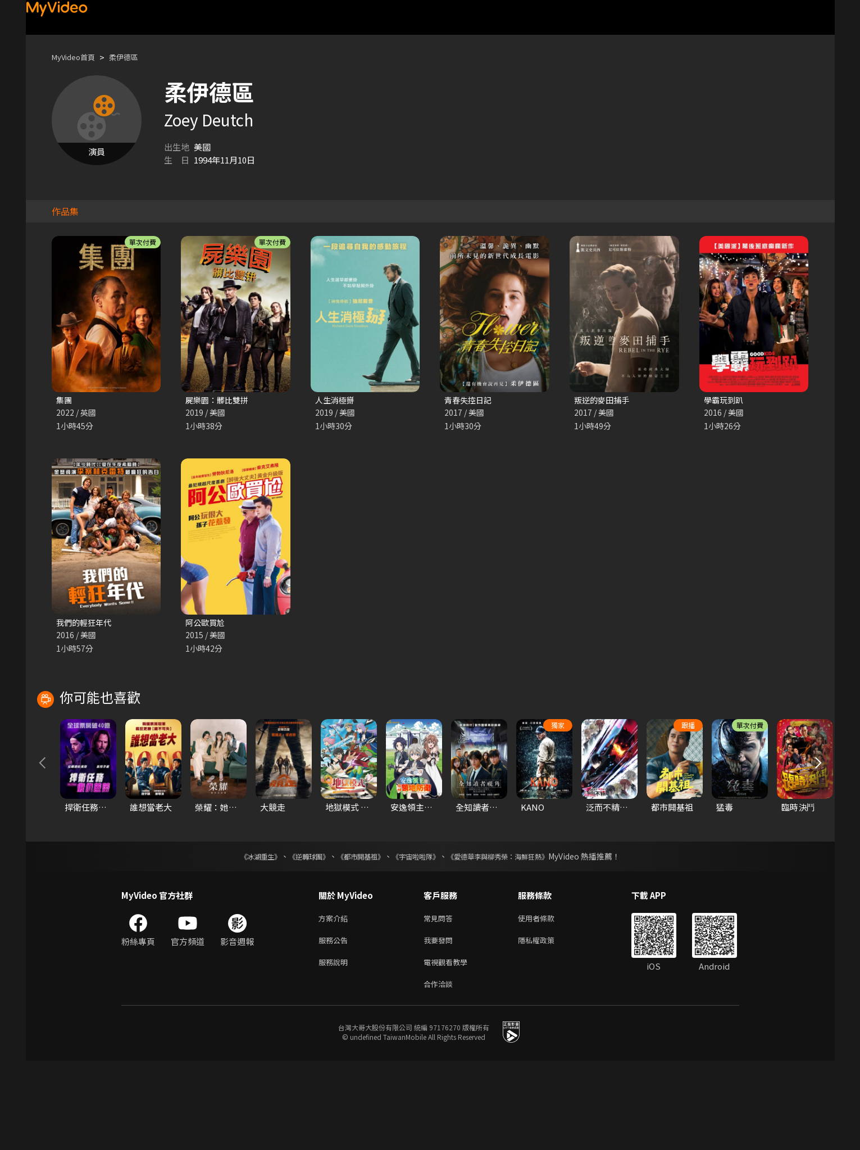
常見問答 (440, 1001)
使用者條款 (546, 1001)
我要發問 (440, 1025)
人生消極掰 (336, 400)
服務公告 (335, 1025)
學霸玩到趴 (725, 400)
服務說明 (335, 1048)
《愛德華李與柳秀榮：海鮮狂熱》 (512, 938)
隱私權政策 (546, 1025)
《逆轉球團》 (296, 938)
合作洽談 (440, 1072)
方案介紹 (335, 1001)
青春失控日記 (469, 400)
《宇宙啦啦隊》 (417, 938)
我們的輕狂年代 (85, 624)
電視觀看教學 (449, 1048)
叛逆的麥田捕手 (603, 400)
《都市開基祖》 (355, 938)
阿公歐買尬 (206, 624)
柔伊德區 (134, 57)
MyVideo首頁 (77, 57)
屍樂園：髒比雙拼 (219, 400)
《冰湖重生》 (241, 938)
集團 (64, 400)
